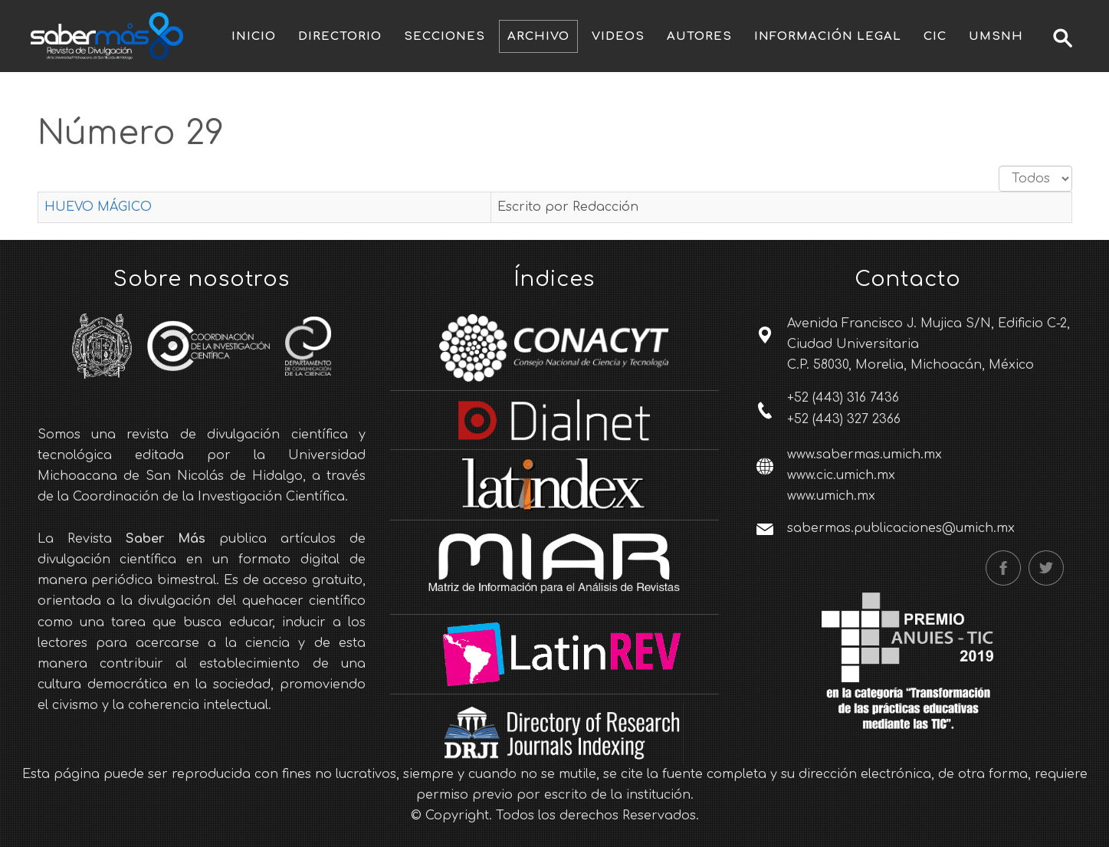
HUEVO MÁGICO (98, 207)
